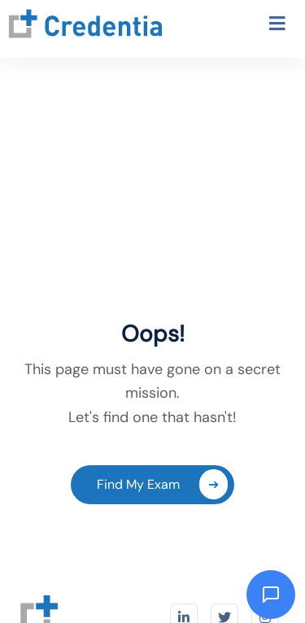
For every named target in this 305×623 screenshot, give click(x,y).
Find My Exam (162, 484)
